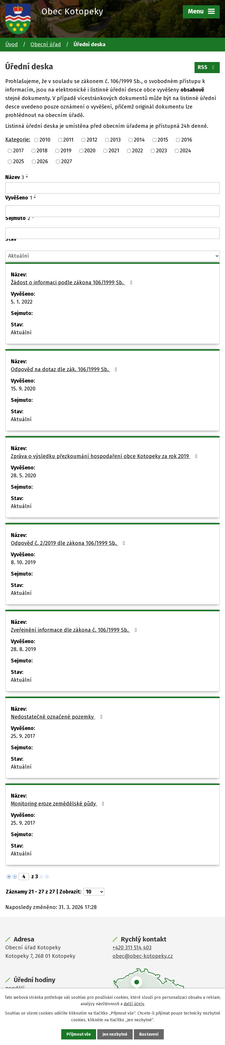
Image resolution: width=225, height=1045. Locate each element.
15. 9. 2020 (23, 388)
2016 (186, 140)
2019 (66, 150)
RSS (207, 67)
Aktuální (21, 332)
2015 (163, 140)
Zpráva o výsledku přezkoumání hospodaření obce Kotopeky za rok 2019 (105, 456)
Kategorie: (17, 139)
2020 (90, 150)
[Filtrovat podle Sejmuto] (112, 233)
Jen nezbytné (115, 1034)
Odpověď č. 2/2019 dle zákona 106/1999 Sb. (69, 543)
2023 (161, 150)
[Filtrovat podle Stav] (112, 256)
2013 (115, 140)
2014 (139, 140)
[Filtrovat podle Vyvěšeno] (112, 211)
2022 (137, 150)
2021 (114, 150)
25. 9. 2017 (23, 736)
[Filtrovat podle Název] (112, 188)
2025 (18, 161)
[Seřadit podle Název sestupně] (27, 177)
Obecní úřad (45, 44)
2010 (45, 140)
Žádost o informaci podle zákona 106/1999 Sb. (72, 282)
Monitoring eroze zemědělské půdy (59, 803)
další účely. (134, 1003)
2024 (185, 150)
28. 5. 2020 (23, 475)
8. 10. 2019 (23, 562)
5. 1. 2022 (22, 302)
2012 (92, 140)
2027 (66, 161)
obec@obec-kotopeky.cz (142, 956)
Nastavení (148, 1034)
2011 (68, 140)
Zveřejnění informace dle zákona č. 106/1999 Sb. (75, 630)
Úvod (11, 44)
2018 (42, 150)
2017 (18, 150)
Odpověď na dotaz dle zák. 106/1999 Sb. (65, 369)
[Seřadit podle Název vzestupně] (27, 174)
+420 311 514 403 (131, 947)
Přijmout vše (79, 1034)
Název (14, 177)
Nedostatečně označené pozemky (58, 717)
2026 (42, 161)
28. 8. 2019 (23, 649)
